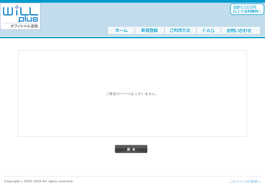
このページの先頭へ (245, 181)
